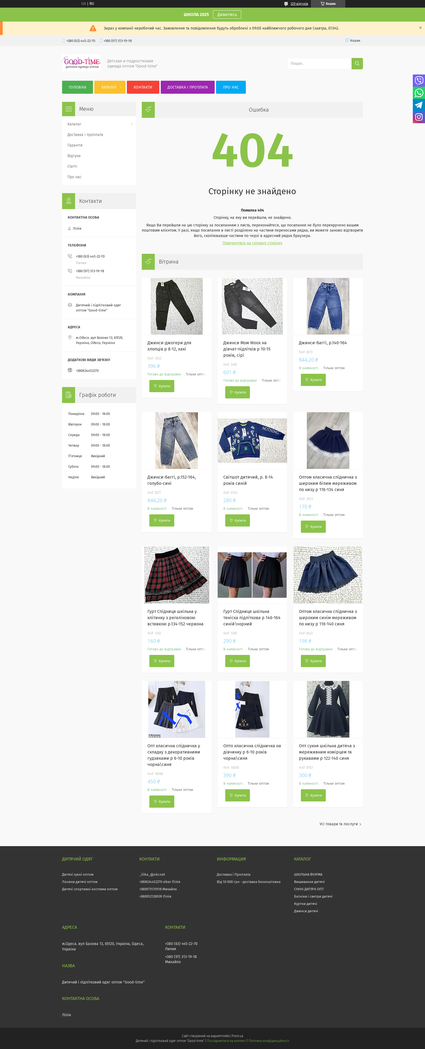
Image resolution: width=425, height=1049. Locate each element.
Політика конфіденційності (269, 1041)
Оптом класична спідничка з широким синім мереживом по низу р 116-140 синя (328, 617)
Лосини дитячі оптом (80, 882)
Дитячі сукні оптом (78, 874)
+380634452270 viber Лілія (159, 882)
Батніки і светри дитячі (313, 896)
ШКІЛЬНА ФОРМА (308, 874)
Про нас (231, 87)
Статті (72, 166)
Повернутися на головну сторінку (252, 243)
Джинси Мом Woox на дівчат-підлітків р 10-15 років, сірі (247, 349)
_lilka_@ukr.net (152, 874)
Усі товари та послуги (339, 824)
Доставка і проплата (188, 87)
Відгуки (74, 156)
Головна (77, 87)
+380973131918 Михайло (158, 889)
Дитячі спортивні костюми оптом (90, 889)
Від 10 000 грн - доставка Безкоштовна (249, 882)
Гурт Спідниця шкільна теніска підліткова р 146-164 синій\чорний (252, 617)
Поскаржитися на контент (226, 1041)
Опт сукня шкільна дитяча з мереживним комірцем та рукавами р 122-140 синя (327, 752)
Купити (164, 386)
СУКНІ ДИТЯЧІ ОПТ (309, 889)
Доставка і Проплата (233, 874)
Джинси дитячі (306, 911)
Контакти (143, 87)
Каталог (109, 87)
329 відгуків (299, 4)
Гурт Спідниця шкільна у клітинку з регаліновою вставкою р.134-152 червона (175, 617)
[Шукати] (357, 63)
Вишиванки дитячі (309, 882)
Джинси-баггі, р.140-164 (323, 342)
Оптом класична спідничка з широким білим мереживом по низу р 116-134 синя (328, 483)
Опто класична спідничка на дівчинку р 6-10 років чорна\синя (252, 752)
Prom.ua (237, 1036)
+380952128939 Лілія (155, 896)
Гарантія (75, 145)
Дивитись (227, 14)
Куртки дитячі (305, 904)
